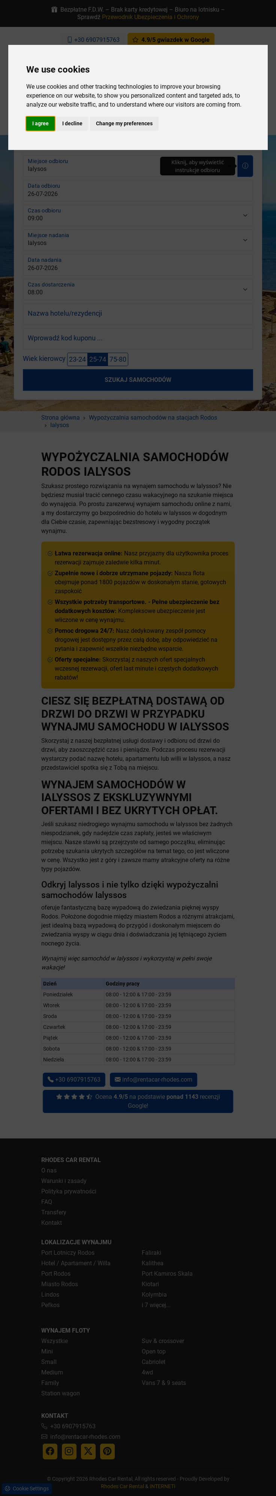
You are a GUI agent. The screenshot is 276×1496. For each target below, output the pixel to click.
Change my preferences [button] (124, 123)
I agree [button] (40, 123)
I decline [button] (72, 123)
